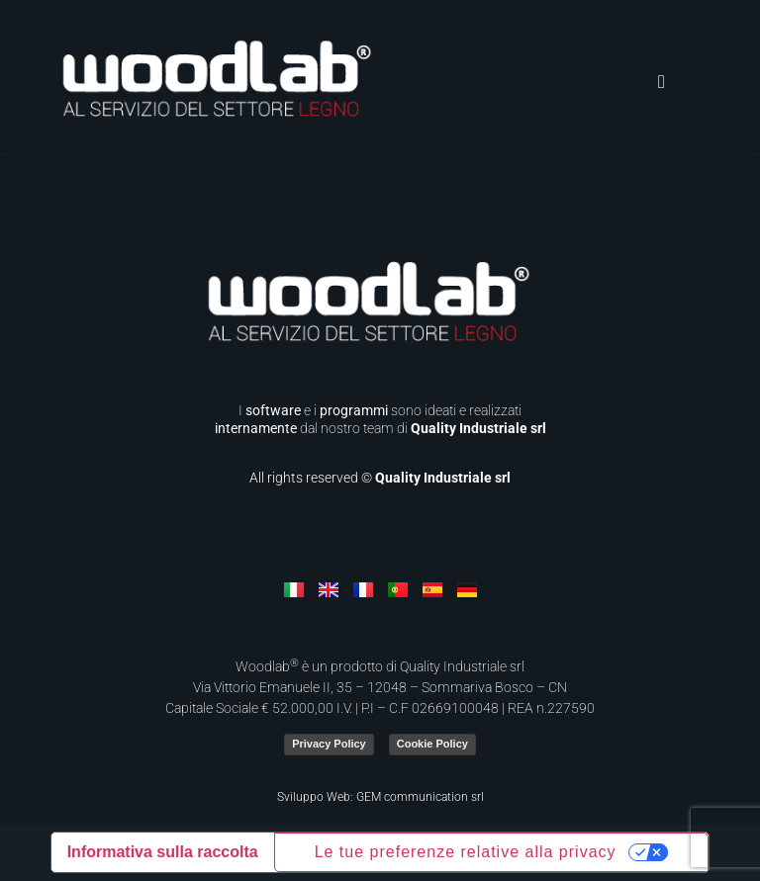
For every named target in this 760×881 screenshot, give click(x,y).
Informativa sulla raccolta (162, 851)
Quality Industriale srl (478, 428)
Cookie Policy (432, 743)
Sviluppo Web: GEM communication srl (380, 797)
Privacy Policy (329, 743)
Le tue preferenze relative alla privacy (466, 851)
